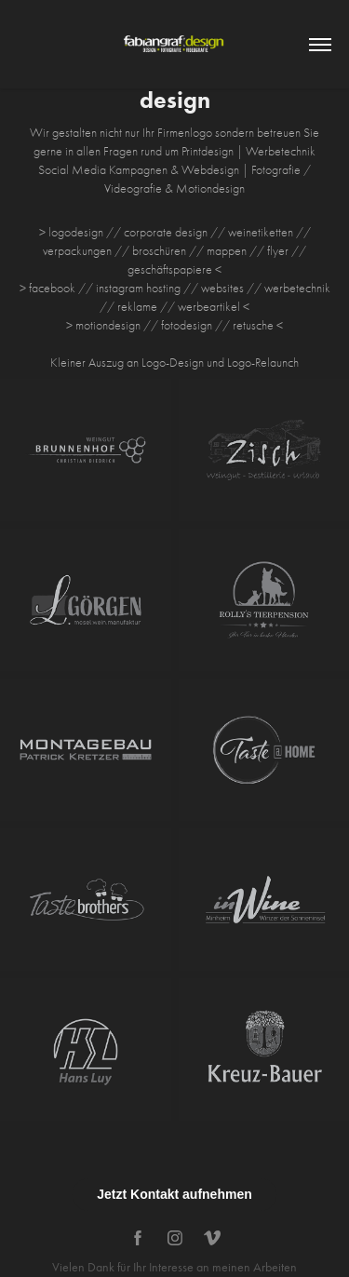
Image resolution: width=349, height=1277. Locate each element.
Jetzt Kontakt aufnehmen (174, 1194)
